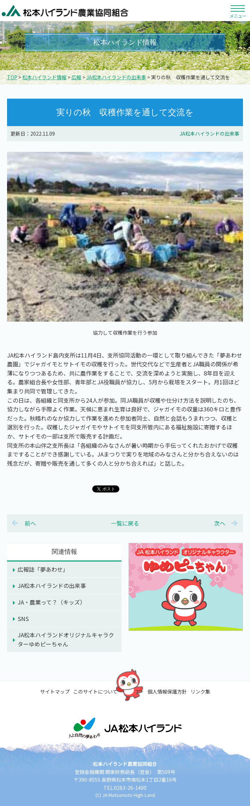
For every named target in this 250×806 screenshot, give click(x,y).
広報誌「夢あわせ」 (43, 569)
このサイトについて (95, 691)
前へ (30, 523)
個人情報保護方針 (167, 691)
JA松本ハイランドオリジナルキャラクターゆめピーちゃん (66, 639)
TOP (12, 77)
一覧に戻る (125, 523)
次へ (219, 523)
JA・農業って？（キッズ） (52, 602)
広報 (76, 77)
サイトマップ (55, 691)
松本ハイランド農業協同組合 (65, 10)
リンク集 (200, 691)
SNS (23, 618)
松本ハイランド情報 (44, 77)
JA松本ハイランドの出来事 (116, 77)
